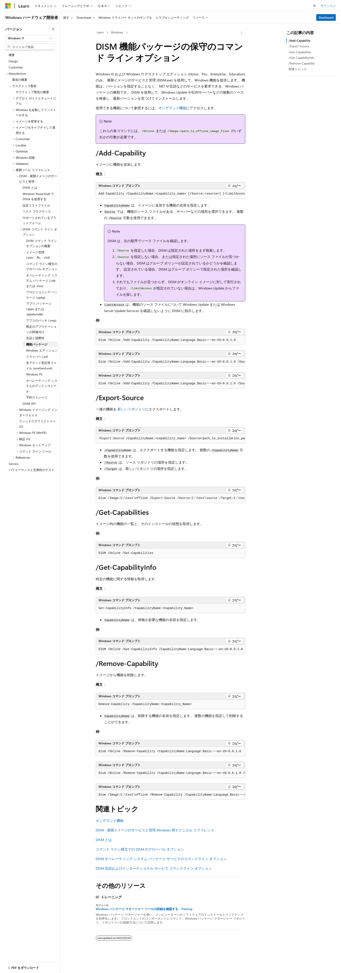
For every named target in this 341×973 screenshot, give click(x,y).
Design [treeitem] (13, 61)
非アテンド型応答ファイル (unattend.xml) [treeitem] (41, 365)
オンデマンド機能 (172, 108)
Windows (117, 32)
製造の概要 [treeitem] (19, 80)
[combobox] (29, 38)
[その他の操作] (241, 32)
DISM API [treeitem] (29, 403)
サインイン (328, 5)
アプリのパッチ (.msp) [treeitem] (41, 320)
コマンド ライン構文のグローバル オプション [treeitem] (41, 266)
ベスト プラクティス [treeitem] (37, 211)
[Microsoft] (8, 6)
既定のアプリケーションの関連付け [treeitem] (41, 329)
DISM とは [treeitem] (30, 187)
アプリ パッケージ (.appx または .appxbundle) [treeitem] (38, 308)
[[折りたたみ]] (53, 29)
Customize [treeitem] (16, 67)
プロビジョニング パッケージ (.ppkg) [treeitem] (41, 294)
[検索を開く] (314, 6)
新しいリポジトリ (131, 409)
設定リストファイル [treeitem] (36, 205)
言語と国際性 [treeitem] (35, 338)
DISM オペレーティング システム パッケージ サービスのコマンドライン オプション (161, 858)
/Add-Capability (299, 40)
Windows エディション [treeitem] (41, 350)
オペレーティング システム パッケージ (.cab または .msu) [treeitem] (41, 280)
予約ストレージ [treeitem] (36, 397)
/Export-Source (299, 46)
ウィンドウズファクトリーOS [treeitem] (37, 424)
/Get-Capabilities (300, 52)
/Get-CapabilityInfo (301, 58)
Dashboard (326, 17)
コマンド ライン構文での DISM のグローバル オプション (140, 849)
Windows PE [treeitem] (34, 374)
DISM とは (104, 839)
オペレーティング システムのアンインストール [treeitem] (41, 385)
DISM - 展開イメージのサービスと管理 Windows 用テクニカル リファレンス (155, 830)
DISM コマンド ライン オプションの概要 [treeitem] (41, 243)
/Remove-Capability (302, 63)
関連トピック (298, 69)
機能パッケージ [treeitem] (36, 344)
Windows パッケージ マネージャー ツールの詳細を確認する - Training (144, 909)
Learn (100, 32)
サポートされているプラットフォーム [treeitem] (39, 220)
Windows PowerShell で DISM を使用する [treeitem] (38, 196)
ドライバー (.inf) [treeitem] (37, 357)
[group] (170, 194)
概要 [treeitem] (12, 55)
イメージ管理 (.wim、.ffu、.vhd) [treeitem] (38, 255)
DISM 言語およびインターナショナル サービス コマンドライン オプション (154, 868)
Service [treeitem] (13, 464)
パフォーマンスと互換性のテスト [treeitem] (31, 470)
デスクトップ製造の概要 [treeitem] (32, 92)
